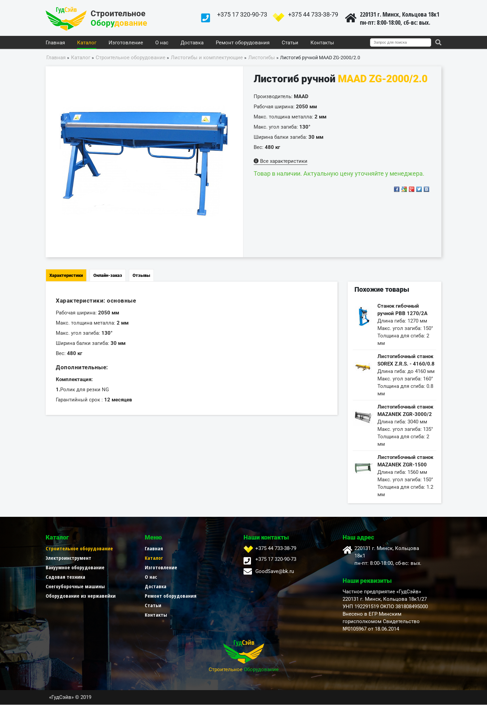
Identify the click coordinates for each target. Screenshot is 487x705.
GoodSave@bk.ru (274, 572)
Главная (55, 43)
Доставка (192, 43)
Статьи (290, 43)
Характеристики (66, 275)
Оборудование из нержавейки (81, 596)
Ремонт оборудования (243, 43)
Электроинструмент (68, 558)
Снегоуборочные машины (75, 586)
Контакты (322, 43)
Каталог (86, 43)
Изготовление (126, 43)
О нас (161, 43)
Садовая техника (65, 577)
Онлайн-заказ (107, 275)
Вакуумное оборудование (75, 567)
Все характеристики (280, 161)
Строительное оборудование (79, 548)
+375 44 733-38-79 (313, 14)
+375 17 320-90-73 (242, 14)
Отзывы (141, 275)
